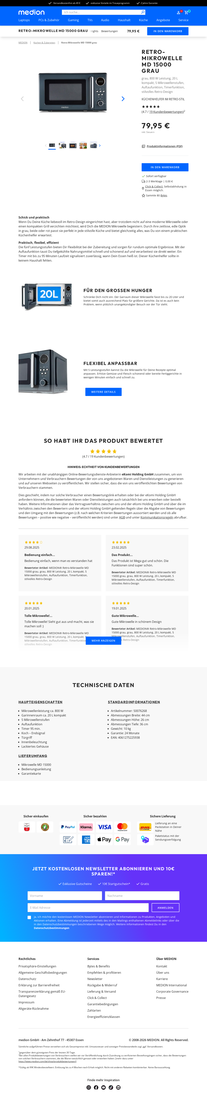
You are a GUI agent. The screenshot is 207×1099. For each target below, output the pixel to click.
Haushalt (124, 20)
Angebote (163, 20)
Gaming (73, 20)
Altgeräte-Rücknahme (34, 1009)
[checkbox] (29, 917)
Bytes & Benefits (98, 966)
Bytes (164, 195)
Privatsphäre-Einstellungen (37, 966)
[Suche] (143, 12)
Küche (143, 20)
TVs (90, 20)
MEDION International (171, 985)
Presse (161, 998)
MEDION (23, 42)
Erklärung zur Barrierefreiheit (39, 985)
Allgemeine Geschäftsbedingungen (43, 973)
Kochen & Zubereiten (44, 42)
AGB (122, 517)
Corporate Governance (172, 991)
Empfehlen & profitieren (104, 973)
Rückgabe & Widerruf (102, 985)
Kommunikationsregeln (157, 517)
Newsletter (95, 979)
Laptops (24, 20)
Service (183, 20)
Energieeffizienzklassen (103, 1017)
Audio (105, 20)
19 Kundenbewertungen (166, 112)
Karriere (162, 979)
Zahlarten (94, 1010)
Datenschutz (27, 979)
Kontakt (161, 966)
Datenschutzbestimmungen (51, 928)
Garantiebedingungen (102, 1004)
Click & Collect (97, 998)
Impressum (26, 1002)
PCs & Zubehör (49, 20)
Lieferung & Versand (101, 991)
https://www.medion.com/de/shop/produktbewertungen (47, 1061)
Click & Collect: (154, 186)
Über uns (162, 973)
